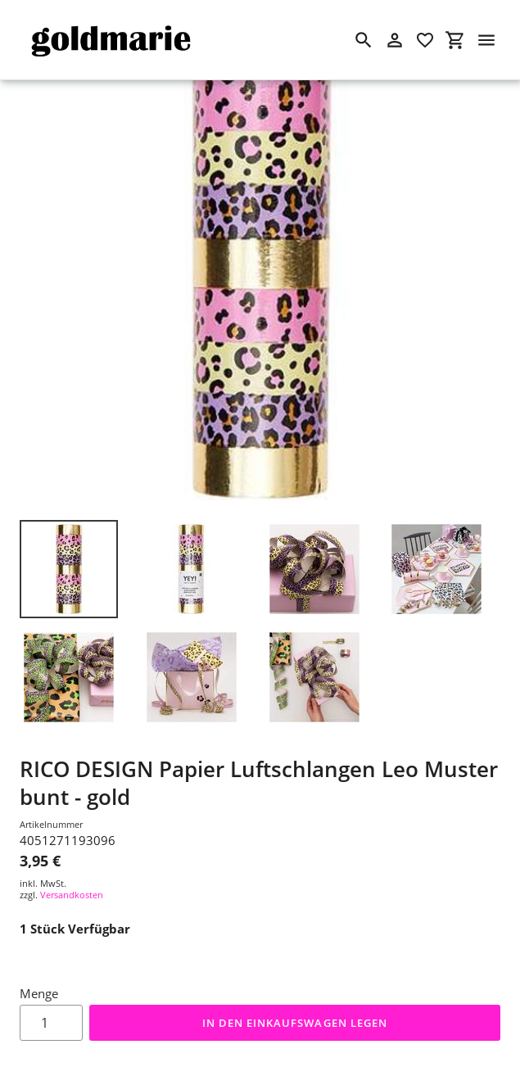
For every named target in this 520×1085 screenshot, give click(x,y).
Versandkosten (71, 894)
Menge (39, 993)
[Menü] (486, 40)
